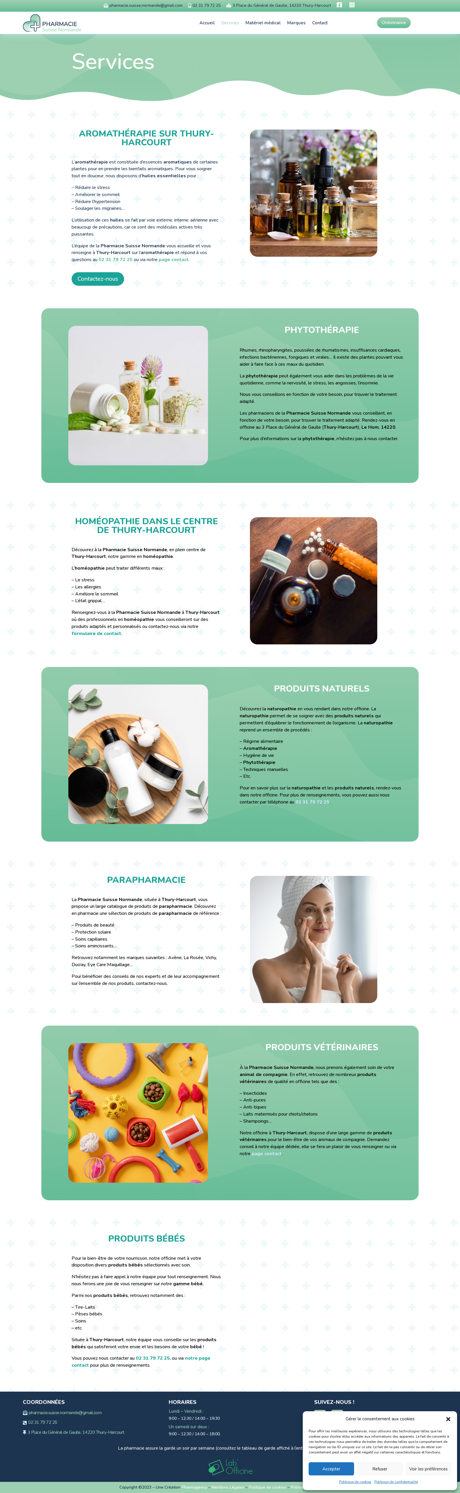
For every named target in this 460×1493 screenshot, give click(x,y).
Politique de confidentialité (396, 1482)
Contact (320, 23)
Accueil (207, 23)
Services (230, 23)
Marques (296, 23)
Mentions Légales (228, 1487)
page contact (174, 259)
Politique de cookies (355, 1482)
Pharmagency (194, 1487)
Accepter (331, 1469)
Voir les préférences (428, 1469)
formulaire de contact (96, 633)
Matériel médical (263, 23)
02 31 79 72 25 (116, 259)
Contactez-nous (97, 279)
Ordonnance (394, 22)
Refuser (379, 1469)
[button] (448, 1419)
